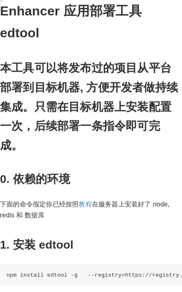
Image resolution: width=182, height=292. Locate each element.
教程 (85, 204)
